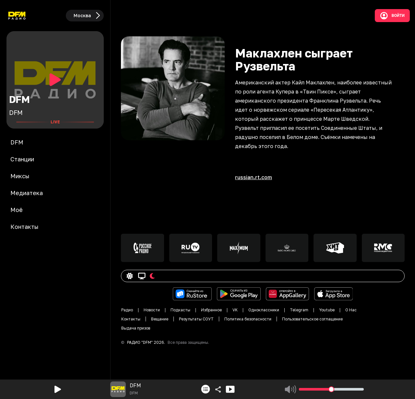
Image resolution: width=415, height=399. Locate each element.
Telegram (299, 309)
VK (235, 309)
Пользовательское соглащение (312, 319)
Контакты (130, 319)
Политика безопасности (247, 319)
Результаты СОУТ (196, 319)
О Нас (351, 309)
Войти (392, 15)
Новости (152, 309)
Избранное (211, 309)
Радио (127, 309)
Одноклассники (263, 309)
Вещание (159, 319)
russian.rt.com (253, 177)
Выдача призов (135, 328)
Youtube (327, 309)
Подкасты (180, 309)
